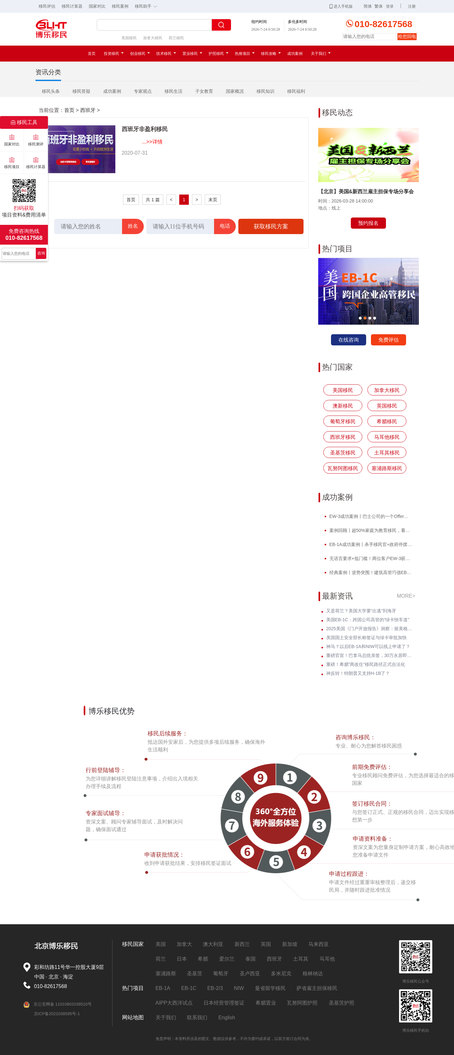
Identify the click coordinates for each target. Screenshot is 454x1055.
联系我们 (197, 1017)
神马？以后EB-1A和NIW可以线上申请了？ (368, 646)
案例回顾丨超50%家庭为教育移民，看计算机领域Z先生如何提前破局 (370, 530)
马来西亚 (318, 944)
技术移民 (166, 53)
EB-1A (163, 988)
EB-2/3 (215, 988)
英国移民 (387, 406)
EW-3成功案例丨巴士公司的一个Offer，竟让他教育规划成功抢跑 (370, 516)
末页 (212, 199)
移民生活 (173, 91)
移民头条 (51, 91)
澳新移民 (343, 406)
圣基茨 (194, 973)
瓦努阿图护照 (302, 1003)
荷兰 (161, 959)
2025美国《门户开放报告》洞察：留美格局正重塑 (371, 628)
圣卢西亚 (250, 973)
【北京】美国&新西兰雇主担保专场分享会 (366, 191)
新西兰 (242, 944)
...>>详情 (152, 141)
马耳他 (327, 959)
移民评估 (47, 6)
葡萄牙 (220, 973)
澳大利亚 (213, 944)
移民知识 (265, 91)
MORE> (406, 596)
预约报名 (368, 223)
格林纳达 (313, 973)
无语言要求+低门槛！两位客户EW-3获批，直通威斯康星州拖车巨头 (370, 558)
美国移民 (129, 38)
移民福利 (296, 91)
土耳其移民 (387, 452)
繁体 (378, 6)
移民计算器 (72, 6)
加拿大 (184, 944)
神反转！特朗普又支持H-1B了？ (358, 673)
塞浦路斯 (166, 973)
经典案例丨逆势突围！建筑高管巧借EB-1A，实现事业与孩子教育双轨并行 (370, 572)
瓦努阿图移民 (342, 468)
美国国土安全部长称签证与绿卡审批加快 (366, 637)
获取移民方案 (271, 226)
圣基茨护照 (341, 1003)
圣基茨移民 (343, 452)
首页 (92, 53)
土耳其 (300, 959)
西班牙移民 (343, 437)
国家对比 (97, 6)
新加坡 (289, 944)
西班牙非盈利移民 (145, 129)
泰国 (250, 959)
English (226, 1017)
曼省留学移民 (270, 988)
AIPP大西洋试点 (174, 1003)
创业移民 (140, 53)
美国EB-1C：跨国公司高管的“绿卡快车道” (368, 619)
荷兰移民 (176, 38)
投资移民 (114, 53)
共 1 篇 (153, 199)
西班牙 (88, 110)
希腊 (203, 959)
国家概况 (235, 91)
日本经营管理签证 (224, 1003)
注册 (412, 6)
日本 (182, 959)
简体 (368, 6)
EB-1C (188, 988)
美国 (161, 944)
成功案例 (295, 53)
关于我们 (321, 53)
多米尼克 (281, 973)
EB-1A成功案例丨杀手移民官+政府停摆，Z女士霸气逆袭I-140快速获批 (370, 544)
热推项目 (245, 53)
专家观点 (143, 91)
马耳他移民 (387, 437)
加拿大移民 (152, 38)
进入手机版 (341, 6)
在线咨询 (348, 340)
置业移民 (192, 53)
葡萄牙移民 (343, 421)
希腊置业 (266, 1003)
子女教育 (204, 91)
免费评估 (388, 340)
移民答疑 (81, 91)
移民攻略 (271, 53)
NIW (239, 988)
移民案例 (120, 6)
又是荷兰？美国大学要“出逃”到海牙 (361, 610)
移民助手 (147, 5)
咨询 (41, 253)
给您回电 (407, 36)
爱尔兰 (227, 959)
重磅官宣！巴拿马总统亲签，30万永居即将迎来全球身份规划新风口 (371, 655)
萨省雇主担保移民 (316, 988)
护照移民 (218, 53)
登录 (390, 6)
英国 (266, 944)
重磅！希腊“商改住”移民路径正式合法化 (365, 664)
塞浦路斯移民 (387, 468)
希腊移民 (387, 421)
